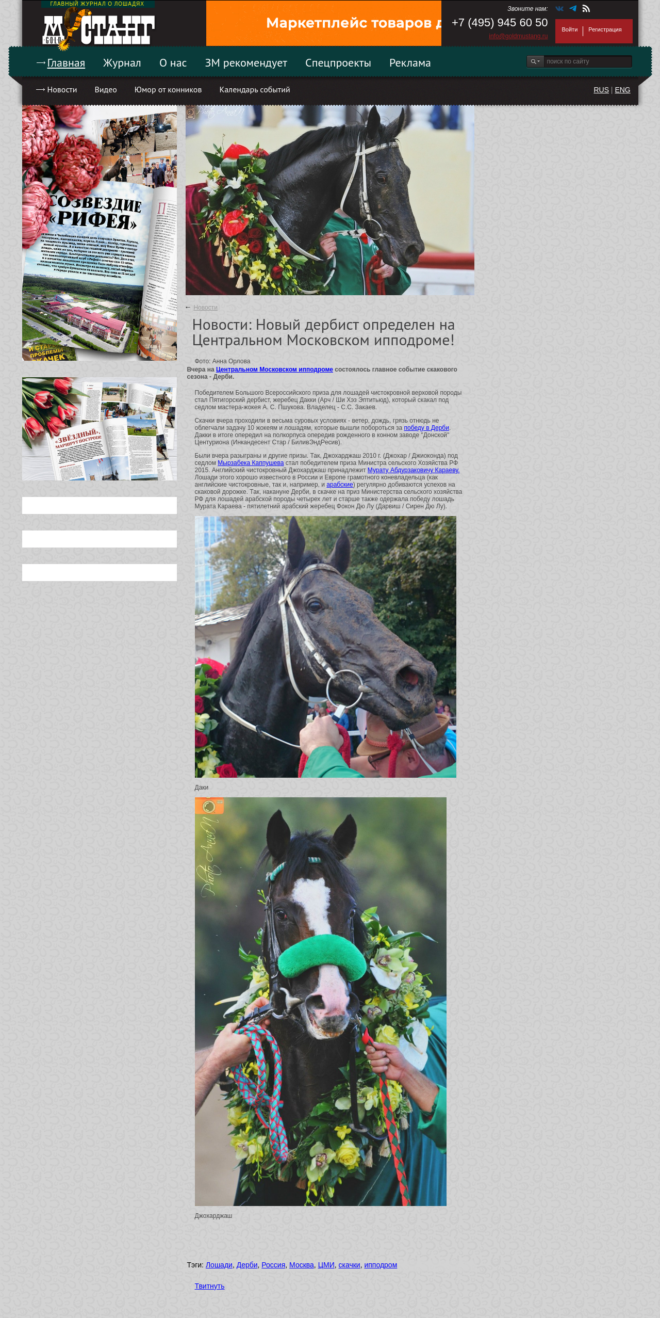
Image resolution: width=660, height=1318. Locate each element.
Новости (62, 89)
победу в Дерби (426, 427)
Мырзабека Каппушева (251, 463)
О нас (173, 62)
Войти (570, 29)
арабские (339, 484)
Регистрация (604, 29)
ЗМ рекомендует (246, 62)
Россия (273, 1265)
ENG (622, 90)
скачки (349, 1265)
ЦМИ (326, 1265)
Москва (301, 1265)
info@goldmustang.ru (518, 36)
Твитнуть (210, 1286)
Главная (66, 62)
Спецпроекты (338, 62)
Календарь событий (254, 89)
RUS (601, 90)
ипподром (380, 1265)
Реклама (410, 62)
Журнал (122, 62)
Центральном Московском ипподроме (274, 369)
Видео (105, 89)
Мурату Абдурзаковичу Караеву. (414, 470)
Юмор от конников (168, 89)
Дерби (247, 1265)
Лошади (219, 1265)
